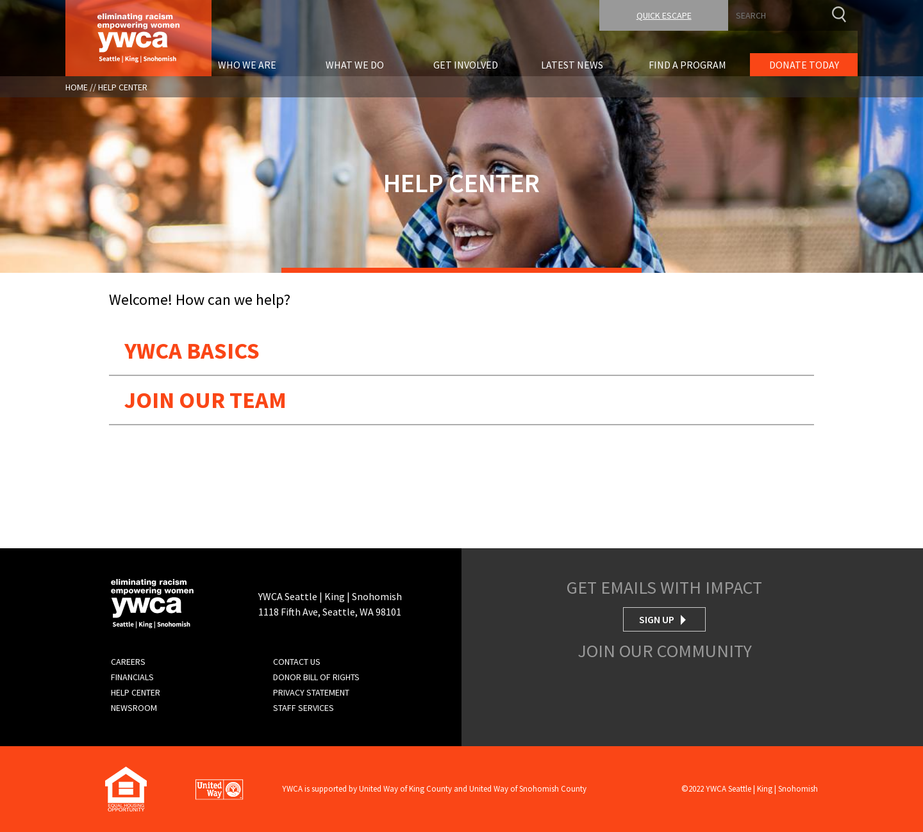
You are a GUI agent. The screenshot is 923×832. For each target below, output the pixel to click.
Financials (132, 677)
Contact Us (296, 661)
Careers (128, 661)
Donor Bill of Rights (316, 677)
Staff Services (303, 708)
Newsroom (134, 708)
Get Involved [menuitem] (465, 64)
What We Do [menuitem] (355, 64)
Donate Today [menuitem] (804, 64)
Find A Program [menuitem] (687, 64)
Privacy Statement (311, 692)
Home (76, 87)
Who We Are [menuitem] (247, 64)
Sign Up (656, 619)
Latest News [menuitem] (572, 64)
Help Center (122, 87)
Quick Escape (664, 15)
